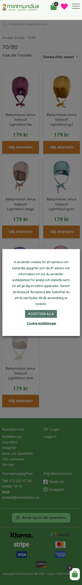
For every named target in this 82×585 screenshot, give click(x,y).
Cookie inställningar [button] (41, 323)
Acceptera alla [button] (41, 314)
